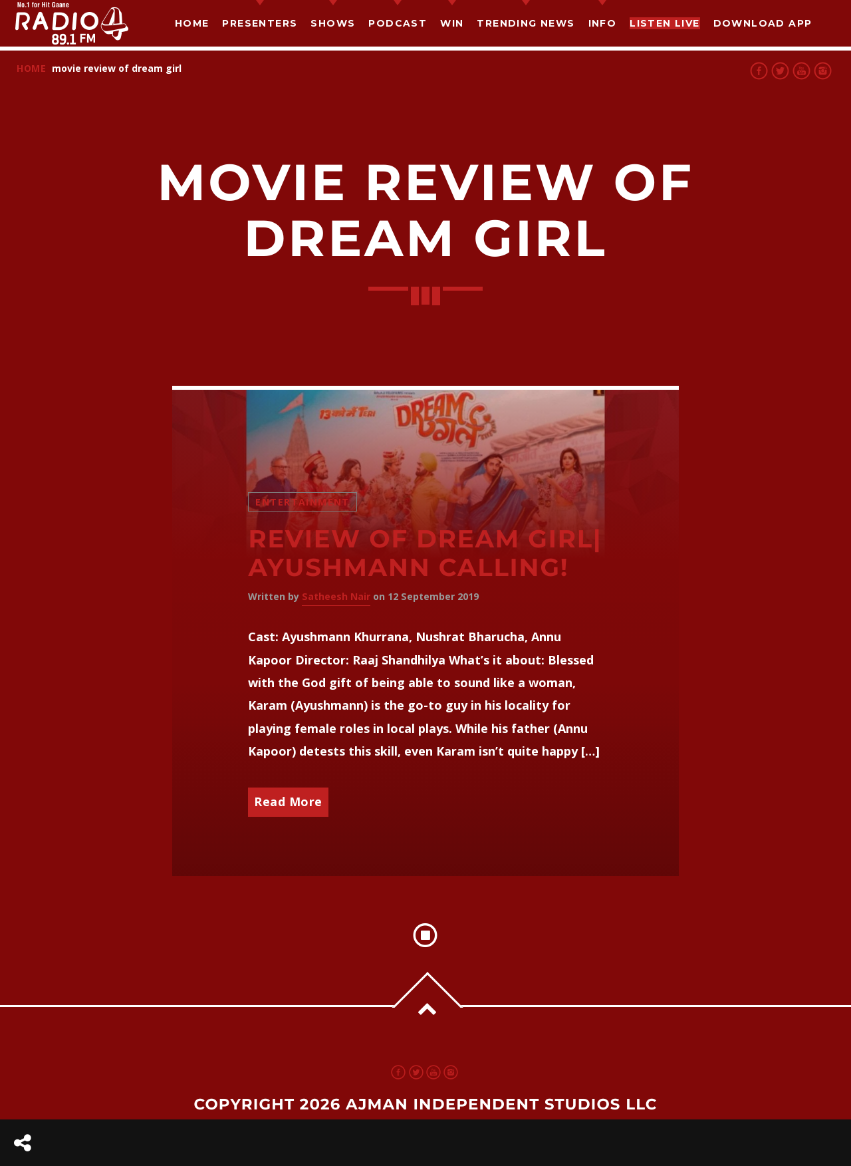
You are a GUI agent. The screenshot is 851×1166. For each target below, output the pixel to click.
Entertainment (302, 502)
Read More (288, 801)
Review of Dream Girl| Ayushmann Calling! (425, 553)
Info (602, 23)
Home (192, 23)
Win (451, 23)
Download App (762, 23)
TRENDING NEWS (525, 23)
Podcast (397, 23)
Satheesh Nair (336, 596)
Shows (332, 23)
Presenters (259, 23)
